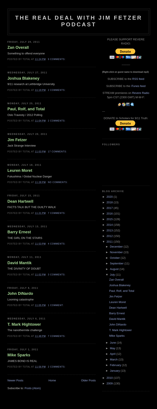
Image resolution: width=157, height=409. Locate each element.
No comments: (58, 182)
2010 (110, 377)
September (117, 263)
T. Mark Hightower (24, 324)
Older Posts (88, 380)
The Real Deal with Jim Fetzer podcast (78, 21)
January (115, 370)
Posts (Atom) (33, 388)
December (117, 246)
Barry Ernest (19, 232)
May (113, 348)
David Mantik (20, 263)
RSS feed (138, 79)
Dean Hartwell (20, 201)
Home (52, 380)
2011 (110, 241)
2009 (110, 383)
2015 (110, 219)
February (116, 365)
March (114, 359)
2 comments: (57, 90)
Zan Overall (18, 47)
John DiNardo (20, 293)
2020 (110, 196)
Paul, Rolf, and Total (26, 109)
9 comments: (57, 59)
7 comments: (57, 213)
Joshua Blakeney (24, 78)
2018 (110, 202)
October (115, 257)
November (117, 252)
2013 (110, 230)
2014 (110, 224)
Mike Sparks (19, 355)
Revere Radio (140, 93)
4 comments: (57, 244)
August (114, 269)
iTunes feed (138, 86)
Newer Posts (15, 380)
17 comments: (58, 151)
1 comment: (56, 305)
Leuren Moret (20, 170)
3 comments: (57, 274)
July (113, 274)
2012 (110, 236)
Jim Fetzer (17, 140)
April (113, 353)
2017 (110, 208)
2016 (110, 213)
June (113, 342)
